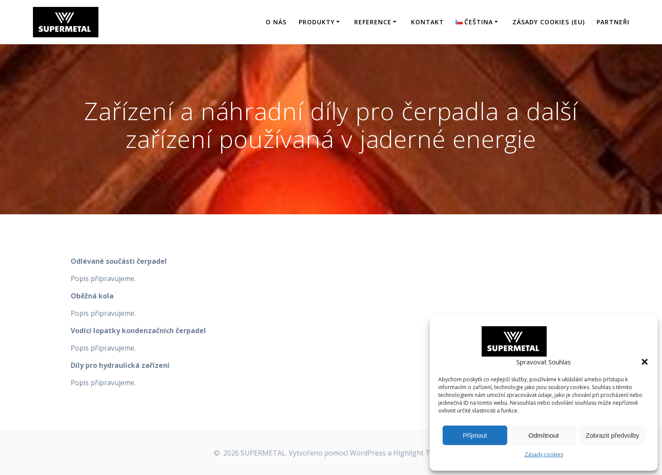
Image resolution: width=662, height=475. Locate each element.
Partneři (613, 22)
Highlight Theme (420, 453)
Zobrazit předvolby (612, 435)
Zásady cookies (544, 454)
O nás (276, 22)
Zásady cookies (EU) (548, 22)
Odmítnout (543, 435)
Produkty (317, 22)
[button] (644, 361)
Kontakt (427, 22)
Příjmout (475, 435)
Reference (372, 22)
